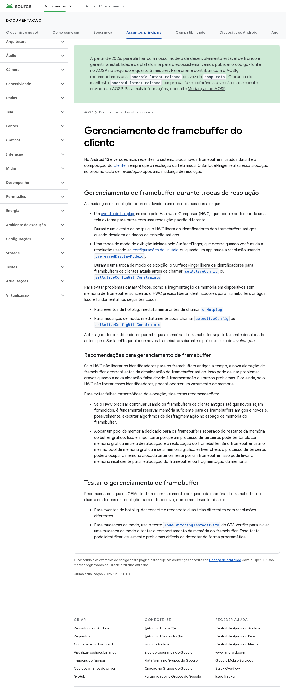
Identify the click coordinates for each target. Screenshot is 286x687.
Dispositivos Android (238, 32)
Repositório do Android (92, 628)
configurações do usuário (156, 250)
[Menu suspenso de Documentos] (73, 6)
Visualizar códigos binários (95, 652)
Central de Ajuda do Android (238, 628)
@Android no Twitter (161, 628)
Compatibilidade (190, 32)
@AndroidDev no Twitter (164, 636)
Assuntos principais (139, 112)
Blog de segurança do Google (168, 652)
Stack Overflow (227, 668)
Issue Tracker (225, 676)
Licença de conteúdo (225, 560)
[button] (30, 42)
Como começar (65, 32)
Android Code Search (105, 6)
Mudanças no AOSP (206, 88)
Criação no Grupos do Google (168, 668)
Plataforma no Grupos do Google (171, 660)
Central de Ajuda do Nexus (236, 644)
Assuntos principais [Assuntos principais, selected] (144, 32)
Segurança (102, 32)
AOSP (88, 112)
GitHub (79, 676)
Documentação (24, 20)
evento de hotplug (117, 213)
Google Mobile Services (234, 660)
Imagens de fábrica (89, 660)
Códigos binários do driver (94, 668)
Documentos (108, 112)
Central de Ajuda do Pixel (235, 636)
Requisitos (82, 636)
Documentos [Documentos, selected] (55, 6)
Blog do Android (157, 644)
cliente (120, 165)
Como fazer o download (93, 644)
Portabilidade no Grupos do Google (173, 676)
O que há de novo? (22, 32)
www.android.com (230, 652)
